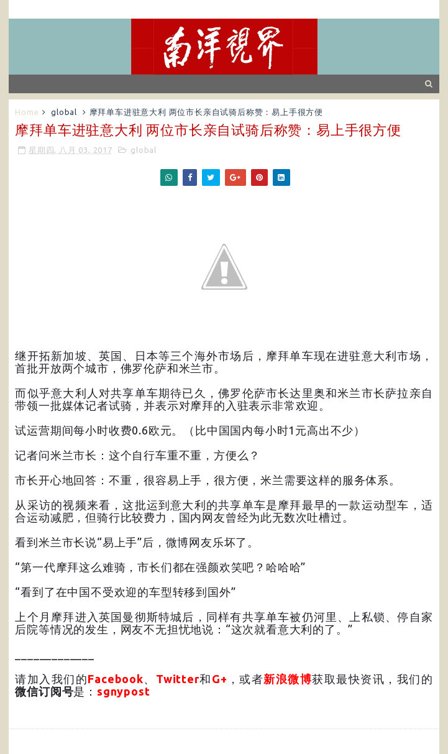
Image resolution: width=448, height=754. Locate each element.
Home (27, 112)
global (64, 112)
